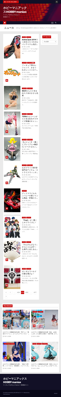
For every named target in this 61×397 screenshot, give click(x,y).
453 (18, 292)
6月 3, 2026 (8, 336)
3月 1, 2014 (26, 149)
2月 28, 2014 (27, 175)
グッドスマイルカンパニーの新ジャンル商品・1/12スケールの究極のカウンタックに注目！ (30, 198)
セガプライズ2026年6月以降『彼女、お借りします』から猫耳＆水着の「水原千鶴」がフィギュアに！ (44, 333)
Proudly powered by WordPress (11, 392)
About (55, 393)
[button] (56, 22)
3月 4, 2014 (27, 47)
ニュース (28, 37)
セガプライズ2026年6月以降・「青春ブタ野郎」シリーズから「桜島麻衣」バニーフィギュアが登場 (16, 365)
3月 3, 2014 (27, 72)
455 (26, 292)
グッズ (24, 37)
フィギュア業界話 (31, 62)
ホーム (18, 28)
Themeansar (6, 394)
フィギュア (30, 88)
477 (35, 292)
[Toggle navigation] (52, 23)
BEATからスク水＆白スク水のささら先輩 (30, 93)
